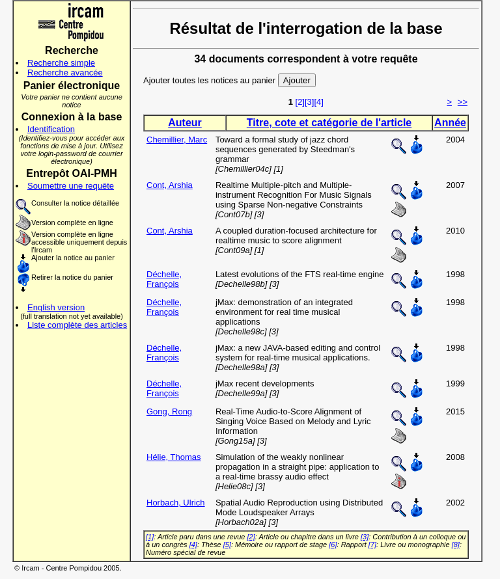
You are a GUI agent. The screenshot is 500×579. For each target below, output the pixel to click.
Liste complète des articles (77, 325)
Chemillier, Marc (176, 139)
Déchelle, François (164, 279)
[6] (333, 544)
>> (462, 102)
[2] (300, 102)
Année (450, 122)
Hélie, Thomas (173, 457)
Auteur (185, 122)
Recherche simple (61, 63)
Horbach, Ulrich (175, 502)
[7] (372, 544)
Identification (51, 129)
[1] (150, 537)
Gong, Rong (169, 411)
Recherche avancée (65, 72)
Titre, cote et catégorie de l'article (329, 122)
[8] (456, 544)
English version (56, 307)
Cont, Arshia (169, 185)
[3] (309, 102)
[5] (227, 544)
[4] (318, 102)
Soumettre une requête (70, 186)
